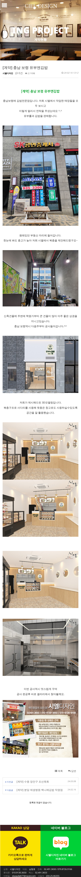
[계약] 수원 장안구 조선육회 (33, 768)
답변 (72, 758)
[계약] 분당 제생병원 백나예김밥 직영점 (40, 777)
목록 (59, 758)
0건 (19, 73)
